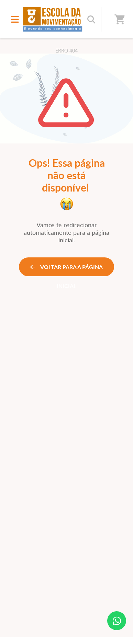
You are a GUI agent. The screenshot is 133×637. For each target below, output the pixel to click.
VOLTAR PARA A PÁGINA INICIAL (66, 270)
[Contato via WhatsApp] (116, 620)
